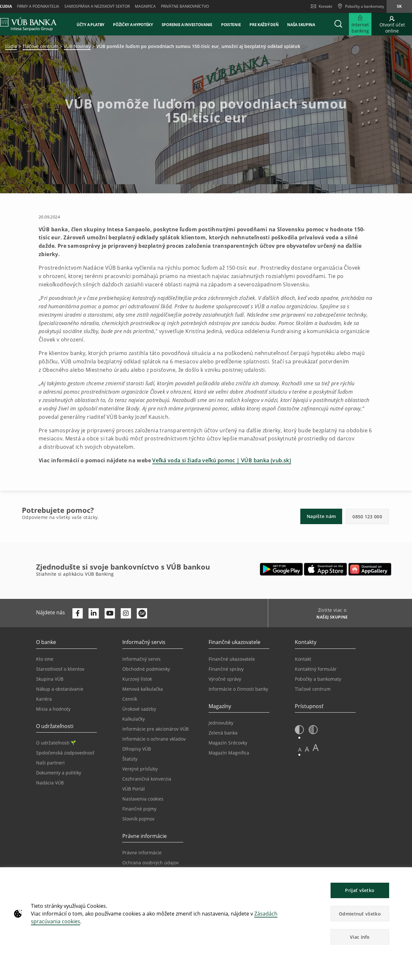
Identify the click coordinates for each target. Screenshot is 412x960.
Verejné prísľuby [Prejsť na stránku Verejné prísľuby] (140, 769)
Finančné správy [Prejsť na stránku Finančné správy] (226, 669)
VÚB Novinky (77, 46)
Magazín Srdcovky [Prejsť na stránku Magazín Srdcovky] (228, 743)
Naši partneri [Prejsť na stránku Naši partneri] (50, 763)
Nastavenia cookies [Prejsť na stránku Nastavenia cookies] (143, 799)
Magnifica (145, 6)
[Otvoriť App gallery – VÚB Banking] (369, 569)
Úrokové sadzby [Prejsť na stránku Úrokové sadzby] (139, 709)
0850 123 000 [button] (367, 517)
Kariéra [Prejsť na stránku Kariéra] (44, 699)
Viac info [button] (360, 937)
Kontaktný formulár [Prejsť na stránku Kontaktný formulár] (316, 669)
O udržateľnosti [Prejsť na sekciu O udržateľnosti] (56, 743)
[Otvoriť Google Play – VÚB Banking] (281, 569)
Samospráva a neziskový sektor (97, 6)
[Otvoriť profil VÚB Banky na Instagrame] (126, 613)
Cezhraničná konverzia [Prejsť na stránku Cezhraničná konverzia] (146, 779)
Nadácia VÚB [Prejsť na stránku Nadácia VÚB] (50, 783)
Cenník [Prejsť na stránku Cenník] (129, 699)
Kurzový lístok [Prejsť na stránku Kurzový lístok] (137, 679)
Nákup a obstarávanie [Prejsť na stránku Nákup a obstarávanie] (59, 689)
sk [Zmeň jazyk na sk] (399, 6)
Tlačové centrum (40, 46)
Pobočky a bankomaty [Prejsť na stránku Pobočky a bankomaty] (318, 679)
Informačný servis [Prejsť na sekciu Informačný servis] (141, 659)
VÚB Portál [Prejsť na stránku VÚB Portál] (133, 789)
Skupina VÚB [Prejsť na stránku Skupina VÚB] (49, 679)
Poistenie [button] (231, 24)
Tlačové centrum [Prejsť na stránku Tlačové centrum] (313, 689)
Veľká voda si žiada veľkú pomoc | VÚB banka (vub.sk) (221, 460)
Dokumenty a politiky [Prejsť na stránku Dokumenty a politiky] (58, 773)
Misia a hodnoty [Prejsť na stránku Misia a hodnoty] (53, 709)
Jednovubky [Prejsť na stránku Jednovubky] (221, 723)
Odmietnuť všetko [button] (360, 914)
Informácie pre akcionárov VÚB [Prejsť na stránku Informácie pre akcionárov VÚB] (155, 729)
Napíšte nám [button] (321, 516)
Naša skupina (301, 24)
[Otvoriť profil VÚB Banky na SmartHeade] (142, 613)
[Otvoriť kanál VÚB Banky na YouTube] (110, 613)
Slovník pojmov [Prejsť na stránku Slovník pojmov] (138, 819)
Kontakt (321, 6)
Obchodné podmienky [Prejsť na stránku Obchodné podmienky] (146, 669)
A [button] (300, 749)
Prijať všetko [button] (359, 890)
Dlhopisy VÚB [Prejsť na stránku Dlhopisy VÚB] (136, 749)
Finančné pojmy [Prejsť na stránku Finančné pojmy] (139, 809)
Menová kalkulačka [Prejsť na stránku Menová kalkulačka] (142, 689)
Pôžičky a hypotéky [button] (133, 24)
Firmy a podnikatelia (38, 6)
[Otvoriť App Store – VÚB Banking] (325, 569)
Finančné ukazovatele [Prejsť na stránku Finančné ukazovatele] (232, 659)
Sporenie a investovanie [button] (187, 24)
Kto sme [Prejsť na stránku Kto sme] (44, 659)
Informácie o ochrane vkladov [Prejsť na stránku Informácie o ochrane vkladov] (154, 739)
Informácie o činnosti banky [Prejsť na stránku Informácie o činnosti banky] (238, 689)
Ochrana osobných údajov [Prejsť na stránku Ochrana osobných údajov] (150, 862)
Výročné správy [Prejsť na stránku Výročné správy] (225, 679)
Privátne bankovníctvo (185, 6)
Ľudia (11, 46)
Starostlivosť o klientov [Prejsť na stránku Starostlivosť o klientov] (60, 669)
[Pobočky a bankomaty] (361, 6)
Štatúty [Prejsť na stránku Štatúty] (129, 759)
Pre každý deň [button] (263, 24)
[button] (338, 24)
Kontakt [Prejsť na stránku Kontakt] (303, 659)
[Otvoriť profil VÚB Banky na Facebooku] (77, 613)
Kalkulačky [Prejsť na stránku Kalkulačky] (133, 719)
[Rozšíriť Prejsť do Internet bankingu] (360, 24)
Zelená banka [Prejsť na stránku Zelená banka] (223, 733)
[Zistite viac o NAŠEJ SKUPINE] (329, 618)
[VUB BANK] (28, 24)
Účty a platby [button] (90, 24)
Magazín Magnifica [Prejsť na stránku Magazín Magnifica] (229, 753)
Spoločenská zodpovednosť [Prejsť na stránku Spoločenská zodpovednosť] (65, 753)
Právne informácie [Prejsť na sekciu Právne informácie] (142, 853)
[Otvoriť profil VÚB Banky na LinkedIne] (94, 613)
